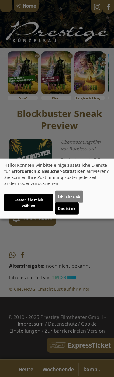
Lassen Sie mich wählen (28, 202)
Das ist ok (66, 208)
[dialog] (57, 188)
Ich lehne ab (69, 196)
